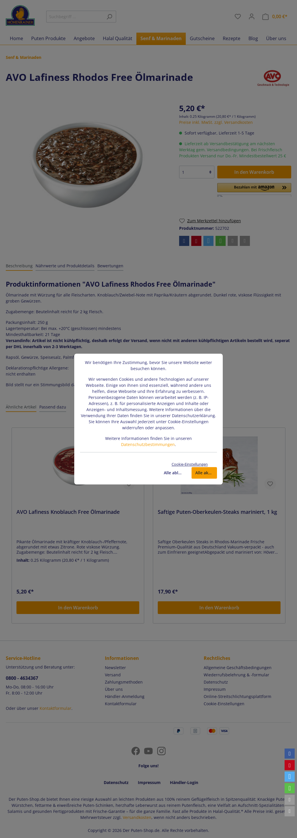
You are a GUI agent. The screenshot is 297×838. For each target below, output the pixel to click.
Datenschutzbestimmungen (148, 444)
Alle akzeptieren (206, 472)
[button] (290, 754)
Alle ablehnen (175, 472)
